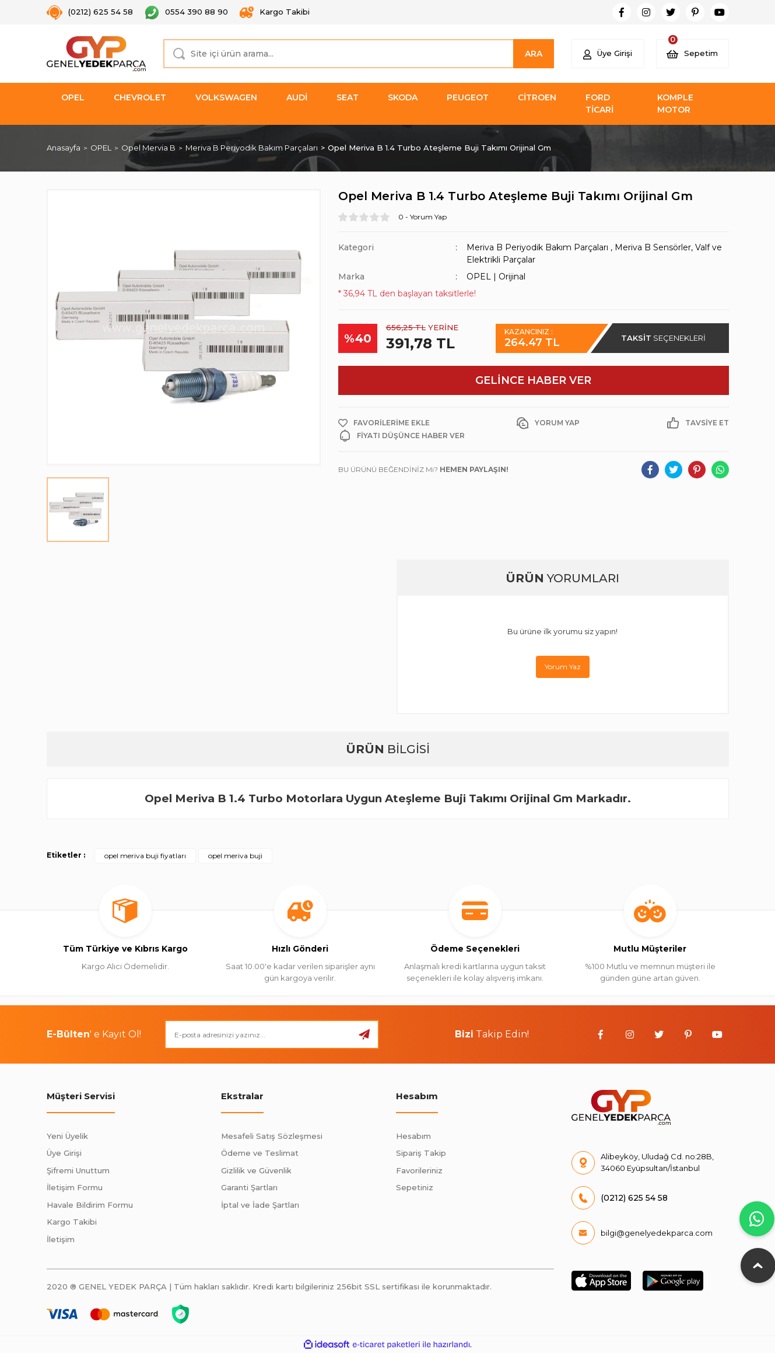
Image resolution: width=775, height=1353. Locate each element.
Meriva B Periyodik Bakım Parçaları (537, 247)
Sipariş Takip (421, 1153)
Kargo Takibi (72, 1221)
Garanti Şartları (249, 1187)
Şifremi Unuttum (78, 1170)
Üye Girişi (64, 1153)
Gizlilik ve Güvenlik (256, 1170)
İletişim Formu (75, 1187)
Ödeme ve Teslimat (260, 1153)
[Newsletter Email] (271, 1034)
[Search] (358, 53)
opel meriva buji (235, 855)
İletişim (61, 1239)
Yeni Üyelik (67, 1136)
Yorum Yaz (563, 666)
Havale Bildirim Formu (90, 1204)
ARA (533, 53)
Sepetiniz (414, 1187)
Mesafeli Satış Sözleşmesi (271, 1136)
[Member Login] (607, 53)
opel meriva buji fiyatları (145, 855)
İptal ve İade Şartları (260, 1204)
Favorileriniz (419, 1170)
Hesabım (413, 1136)
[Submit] (364, 1034)
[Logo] (96, 53)
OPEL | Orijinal (496, 276)
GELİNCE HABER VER (533, 380)
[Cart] (692, 53)
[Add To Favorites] (384, 423)
